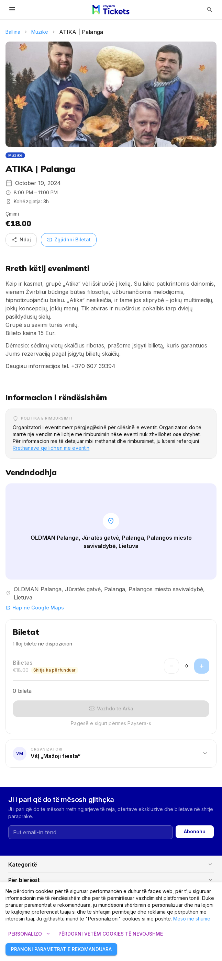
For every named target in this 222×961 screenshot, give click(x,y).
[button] (111, 753)
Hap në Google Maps (34, 607)
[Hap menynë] (12, 9)
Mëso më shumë (191, 919)
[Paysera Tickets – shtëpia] (111, 9)
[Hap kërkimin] (210, 9)
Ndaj (21, 239)
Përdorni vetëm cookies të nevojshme (111, 934)
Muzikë (39, 32)
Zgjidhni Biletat (68, 239)
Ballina (12, 32)
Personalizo (29, 934)
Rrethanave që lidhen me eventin (51, 448)
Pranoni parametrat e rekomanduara (61, 949)
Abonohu (195, 831)
